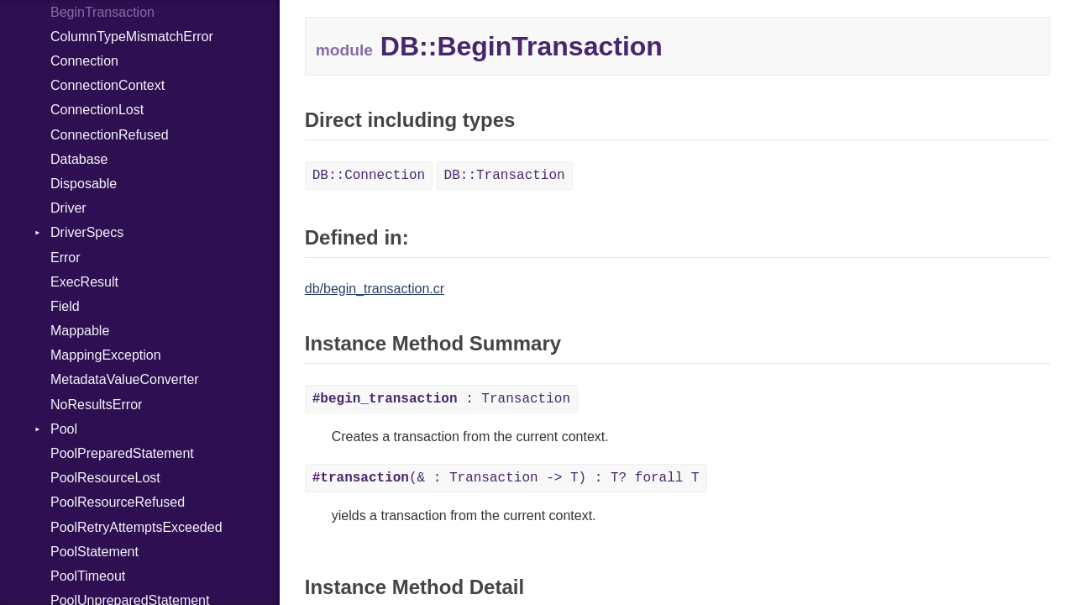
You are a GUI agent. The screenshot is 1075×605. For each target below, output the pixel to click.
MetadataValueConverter (124, 379)
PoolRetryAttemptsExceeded (136, 527)
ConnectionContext (107, 85)
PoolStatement (94, 551)
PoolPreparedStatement (122, 453)
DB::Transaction (504, 175)
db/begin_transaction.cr (374, 288)
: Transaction (441, 399)
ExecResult (84, 282)
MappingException (105, 355)
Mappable (79, 331)
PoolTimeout (87, 576)
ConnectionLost (97, 110)
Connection (84, 61)
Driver (68, 208)
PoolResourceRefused (117, 502)
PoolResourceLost (105, 478)
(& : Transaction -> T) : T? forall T (506, 478)
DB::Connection (368, 175)
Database (79, 159)
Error (65, 257)
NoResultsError (96, 404)
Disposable (83, 183)
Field (65, 306)
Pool (63, 429)
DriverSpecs (86, 232)
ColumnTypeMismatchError (131, 36)
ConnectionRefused (109, 135)
